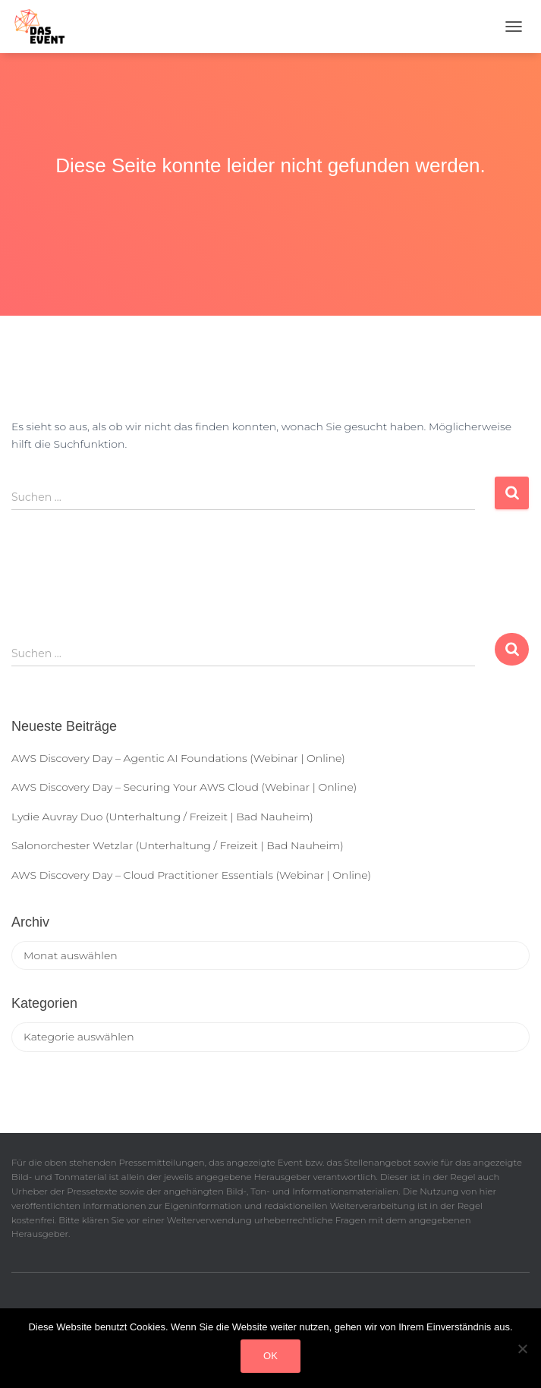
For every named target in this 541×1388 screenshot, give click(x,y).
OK (270, 1355)
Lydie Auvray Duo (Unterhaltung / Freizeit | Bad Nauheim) (162, 816)
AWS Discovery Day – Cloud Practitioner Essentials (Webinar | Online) (191, 875)
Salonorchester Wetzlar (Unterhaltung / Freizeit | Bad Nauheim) (177, 845)
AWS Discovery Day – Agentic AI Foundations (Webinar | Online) (178, 758)
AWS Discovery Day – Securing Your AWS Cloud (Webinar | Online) (184, 787)
